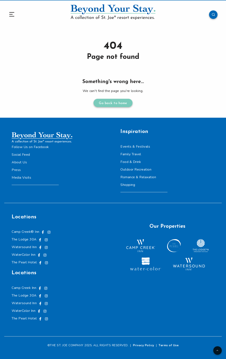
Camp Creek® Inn (25, 231)
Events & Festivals (135, 146)
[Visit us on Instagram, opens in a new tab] (49, 231)
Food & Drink (130, 162)
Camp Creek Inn (24, 288)
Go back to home (113, 103)
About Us (19, 162)
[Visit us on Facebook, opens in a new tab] (42, 231)
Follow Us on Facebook (30, 147)
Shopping (127, 184)
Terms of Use (169, 345)
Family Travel (130, 154)
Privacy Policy (143, 345)
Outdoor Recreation (135, 169)
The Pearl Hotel (24, 262)
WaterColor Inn (23, 254)
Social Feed (21, 154)
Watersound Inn (24, 247)
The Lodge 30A (24, 239)
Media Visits (21, 177)
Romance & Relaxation (138, 177)
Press (16, 170)
